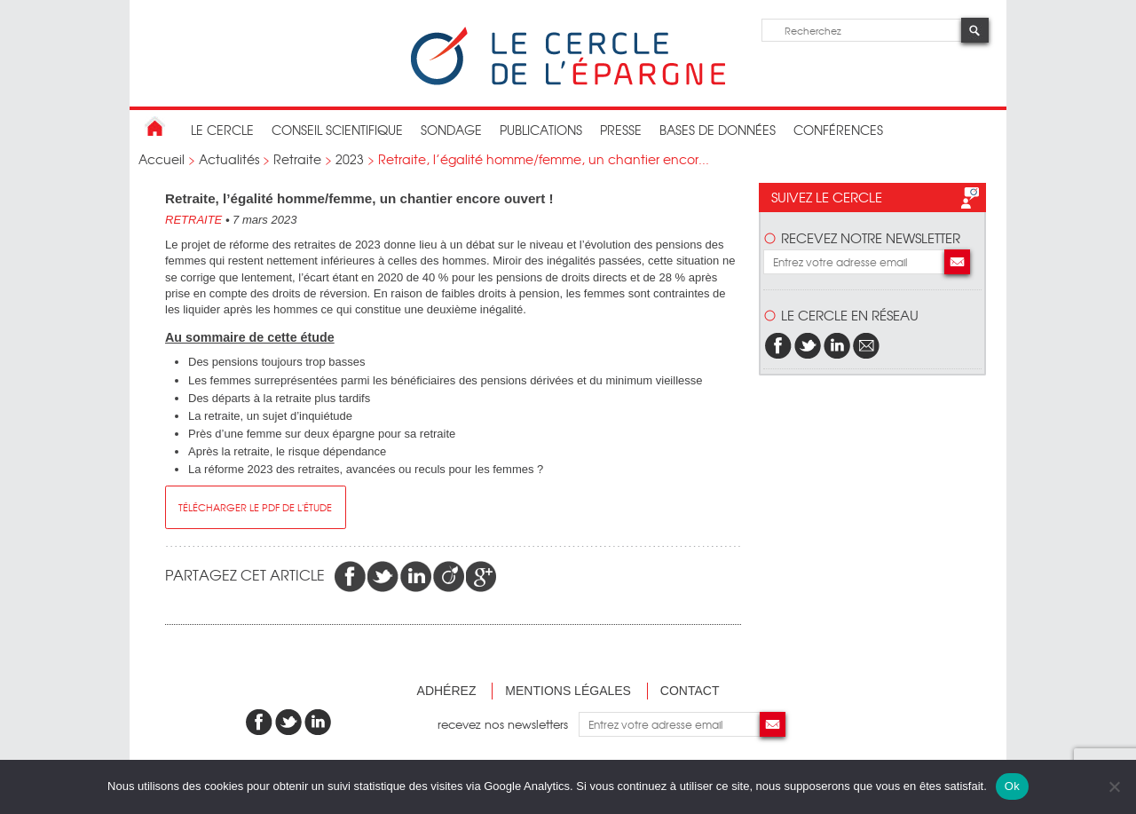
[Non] (1114, 786)
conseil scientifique (337, 129)
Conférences (838, 129)
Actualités (229, 159)
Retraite (297, 159)
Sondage (451, 129)
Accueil (161, 159)
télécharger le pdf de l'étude (255, 507)
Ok (1012, 786)
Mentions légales (568, 691)
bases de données (717, 129)
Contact (690, 691)
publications (541, 129)
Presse (621, 129)
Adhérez (447, 691)
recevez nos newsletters (508, 723)
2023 (349, 159)
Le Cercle (222, 129)
